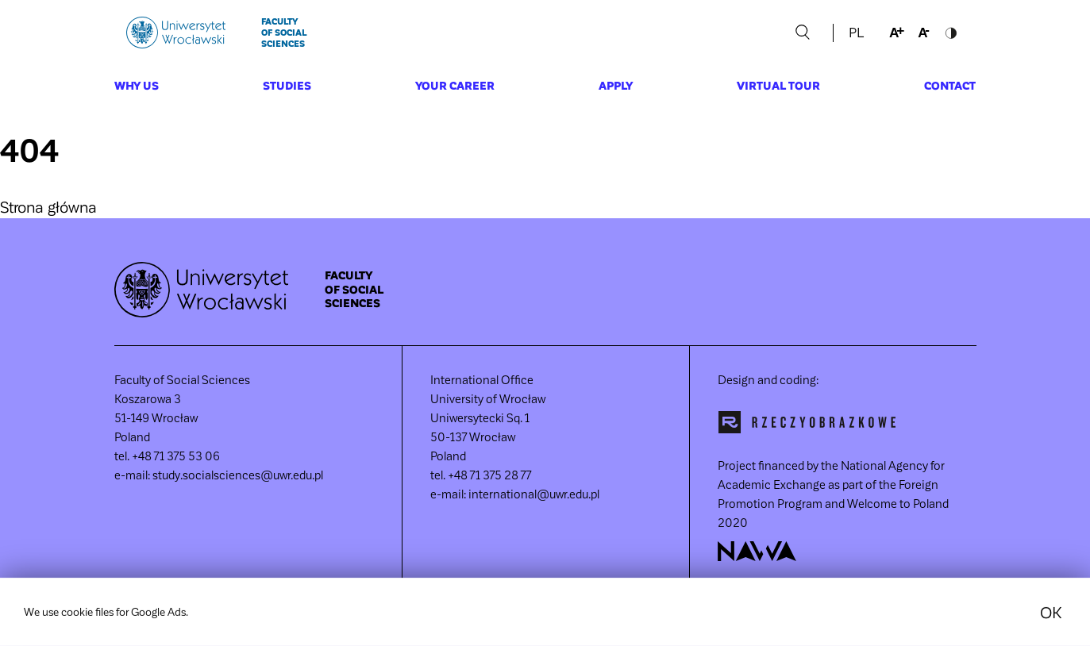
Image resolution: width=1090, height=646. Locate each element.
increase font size (897, 32)
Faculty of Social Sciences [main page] (283, 32)
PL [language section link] (856, 32)
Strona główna (48, 206)
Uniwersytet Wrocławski (175, 32)
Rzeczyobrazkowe (807, 422)
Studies (287, 85)
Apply (616, 85)
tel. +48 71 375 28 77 (480, 474)
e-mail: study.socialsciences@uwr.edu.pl (218, 474)
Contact (950, 85)
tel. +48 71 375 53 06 (167, 455)
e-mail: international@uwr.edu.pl (514, 493)
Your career (455, 85)
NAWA (757, 551)
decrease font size (924, 32)
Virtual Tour (778, 85)
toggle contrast (951, 32)
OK (1050, 619)
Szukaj (803, 32)
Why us (136, 85)
